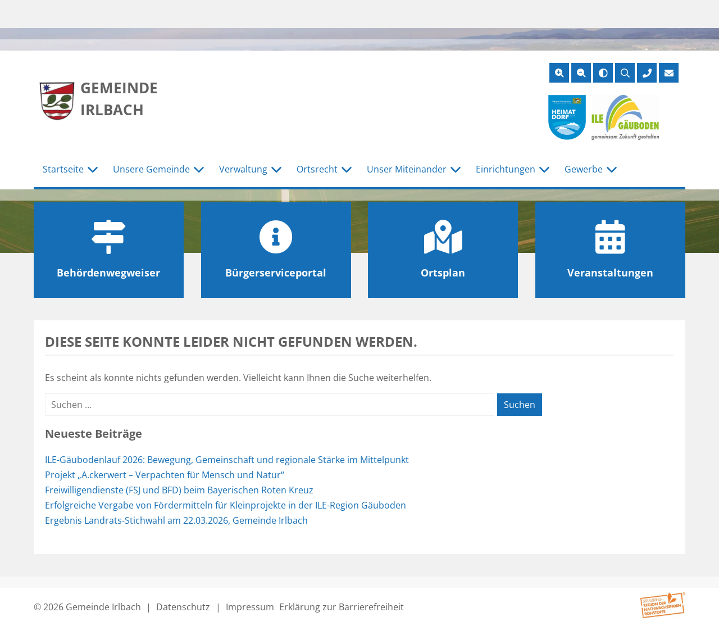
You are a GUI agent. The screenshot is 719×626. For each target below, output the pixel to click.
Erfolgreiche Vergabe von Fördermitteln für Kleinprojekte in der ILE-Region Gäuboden (225, 505)
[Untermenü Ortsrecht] (346, 169)
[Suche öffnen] (625, 73)
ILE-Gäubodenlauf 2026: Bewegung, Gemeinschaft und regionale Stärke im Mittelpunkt (227, 459)
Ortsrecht (317, 169)
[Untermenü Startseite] (92, 169)
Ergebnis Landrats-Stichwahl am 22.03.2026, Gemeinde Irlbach (176, 520)
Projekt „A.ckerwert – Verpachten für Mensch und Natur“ (164, 475)
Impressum (250, 607)
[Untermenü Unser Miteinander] (455, 169)
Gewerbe (584, 169)
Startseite (63, 169)
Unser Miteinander (407, 169)
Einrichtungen (505, 169)
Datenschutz (183, 607)
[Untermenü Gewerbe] (611, 169)
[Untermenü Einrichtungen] (544, 169)
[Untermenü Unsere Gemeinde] (199, 169)
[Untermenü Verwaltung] (276, 169)
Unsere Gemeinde (151, 169)
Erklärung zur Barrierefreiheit (341, 607)
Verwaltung (243, 169)
